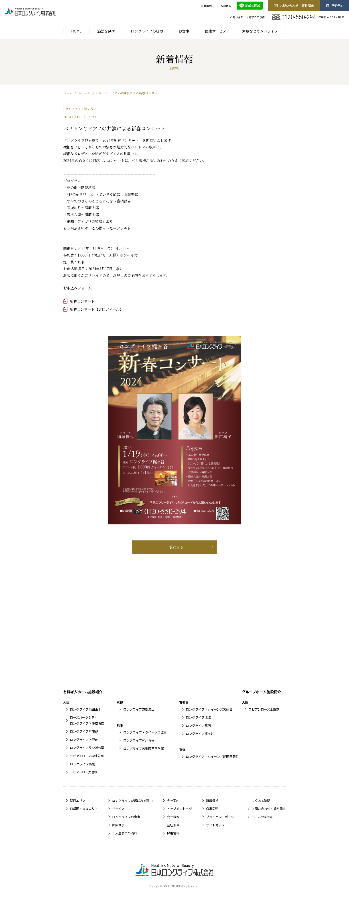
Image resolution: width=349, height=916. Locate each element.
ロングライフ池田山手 (85, 709)
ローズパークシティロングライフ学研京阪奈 (87, 720)
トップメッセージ (179, 808)
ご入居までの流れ (124, 833)
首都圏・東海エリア (84, 808)
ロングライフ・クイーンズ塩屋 (145, 732)
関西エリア (77, 800)
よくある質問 (261, 800)
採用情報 (226, 6)
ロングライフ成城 (198, 717)
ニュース (84, 93)
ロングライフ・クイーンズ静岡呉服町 (212, 756)
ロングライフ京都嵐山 (138, 709)
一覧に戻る (174, 547)
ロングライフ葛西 (198, 725)
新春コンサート (82, 301)
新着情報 (212, 800)
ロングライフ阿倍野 (84, 731)
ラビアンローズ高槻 (83, 772)
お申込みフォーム (77, 288)
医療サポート (121, 825)
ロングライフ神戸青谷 (138, 740)
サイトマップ (215, 825)
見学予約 (335, 5)
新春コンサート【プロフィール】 (96, 309)
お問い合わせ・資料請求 (294, 5)
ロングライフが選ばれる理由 (132, 800)
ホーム (68, 93)
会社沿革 (173, 825)
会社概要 (173, 817)
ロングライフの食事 (126, 817)
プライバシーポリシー (221, 817)
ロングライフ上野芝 (84, 739)
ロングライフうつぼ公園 (87, 747)
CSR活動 (212, 808)
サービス (118, 808)
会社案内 (206, 6)
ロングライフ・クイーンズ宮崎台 (209, 709)
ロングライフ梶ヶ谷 (200, 733)
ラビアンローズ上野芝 (264, 709)
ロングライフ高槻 (82, 764)
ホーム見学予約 (262, 817)
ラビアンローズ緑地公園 (87, 756)
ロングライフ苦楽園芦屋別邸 (143, 748)
